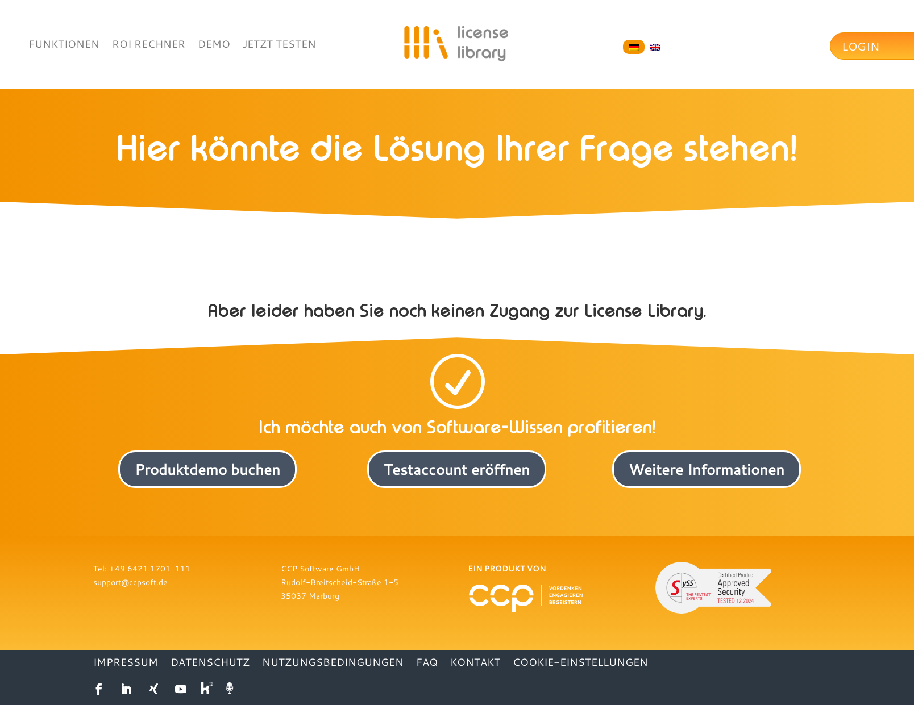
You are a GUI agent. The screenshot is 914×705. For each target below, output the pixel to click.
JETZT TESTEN (279, 45)
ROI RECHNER (148, 45)
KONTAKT (475, 663)
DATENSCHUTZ (210, 663)
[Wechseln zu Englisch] (655, 47)
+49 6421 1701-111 (149, 568)
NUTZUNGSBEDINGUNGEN (333, 663)
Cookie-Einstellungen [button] (580, 663)
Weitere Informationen (706, 469)
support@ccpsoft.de (130, 582)
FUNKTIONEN (63, 45)
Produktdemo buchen (207, 469)
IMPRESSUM (125, 663)
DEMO (214, 45)
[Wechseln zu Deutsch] (634, 47)
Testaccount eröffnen (457, 469)
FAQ (427, 663)
